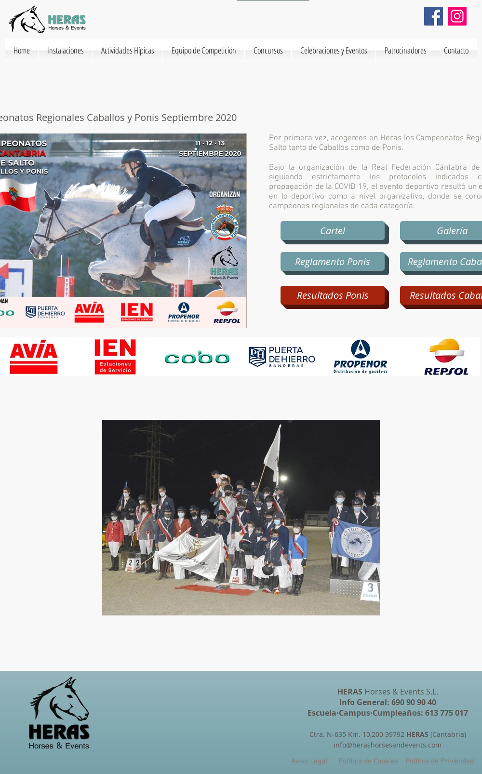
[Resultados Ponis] (333, 295)
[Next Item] (365, 517)
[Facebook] (433, 16)
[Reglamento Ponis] (333, 261)
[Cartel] (333, 230)
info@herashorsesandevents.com (388, 744)
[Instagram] (457, 16)
